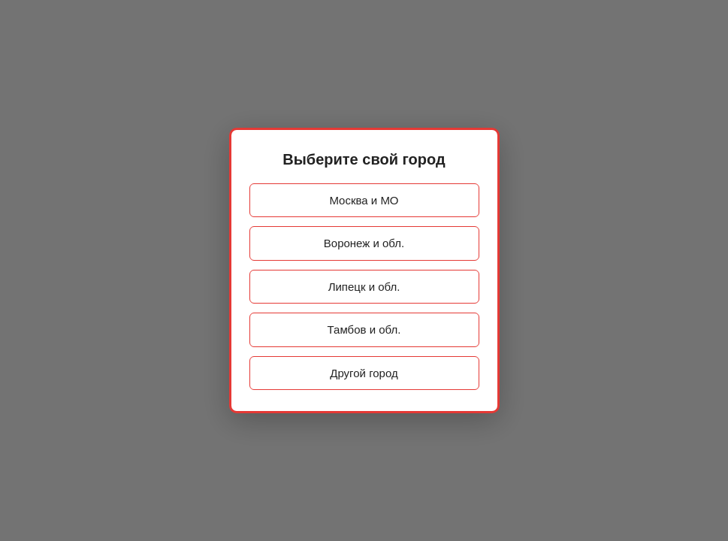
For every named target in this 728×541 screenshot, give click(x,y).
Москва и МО (363, 200)
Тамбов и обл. (364, 329)
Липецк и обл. (364, 286)
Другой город (363, 373)
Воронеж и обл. (364, 243)
